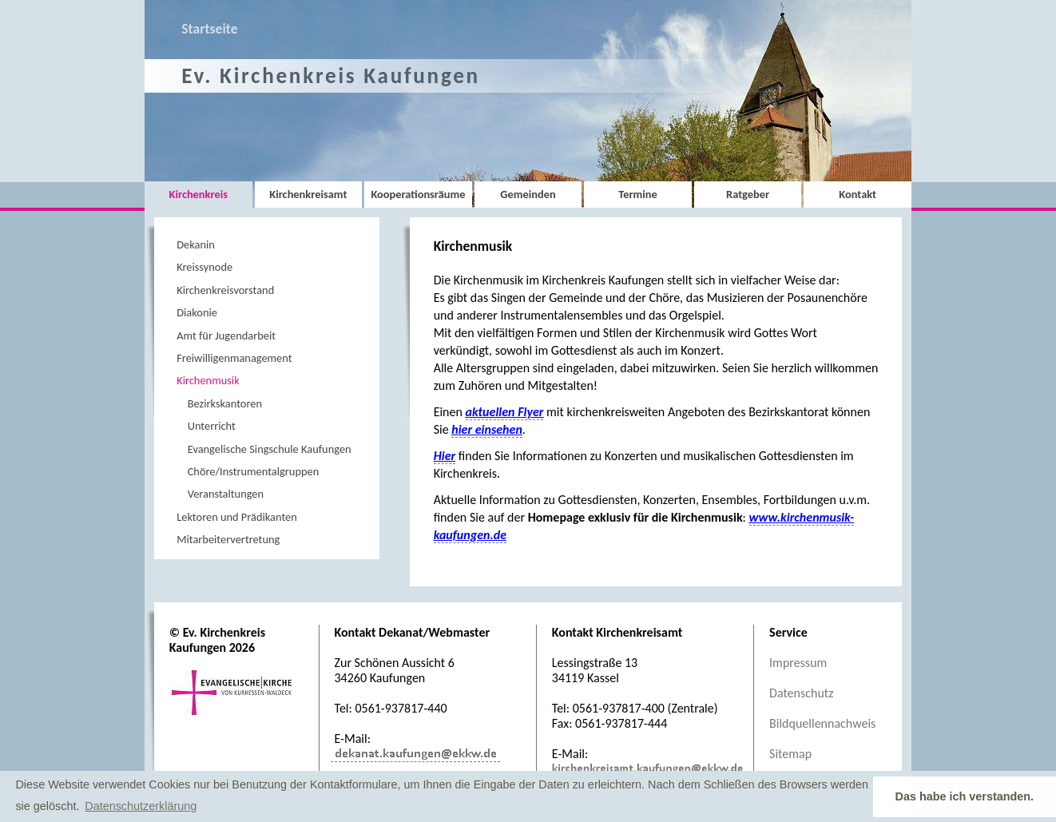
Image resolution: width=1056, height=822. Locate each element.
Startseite (209, 29)
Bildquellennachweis (822, 723)
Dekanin (196, 244)
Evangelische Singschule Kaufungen (269, 449)
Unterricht (212, 426)
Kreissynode (204, 267)
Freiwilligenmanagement (234, 358)
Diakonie (197, 312)
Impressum (798, 662)
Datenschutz (801, 693)
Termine (637, 194)
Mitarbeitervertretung (228, 539)
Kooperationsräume (418, 194)
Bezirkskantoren (225, 403)
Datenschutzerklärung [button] (141, 806)
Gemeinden (527, 194)
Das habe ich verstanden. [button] (964, 796)
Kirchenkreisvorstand (225, 290)
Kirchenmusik (208, 380)
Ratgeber (747, 194)
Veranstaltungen (226, 493)
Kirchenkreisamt (308, 194)
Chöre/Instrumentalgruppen (254, 471)
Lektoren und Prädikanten (237, 517)
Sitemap (790, 753)
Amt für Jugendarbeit (226, 335)
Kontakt (857, 194)
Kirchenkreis (198, 194)
